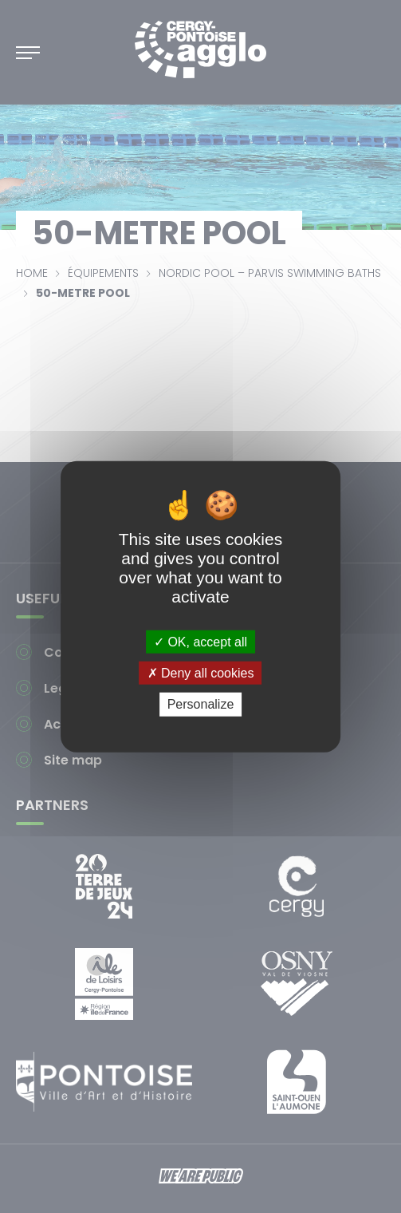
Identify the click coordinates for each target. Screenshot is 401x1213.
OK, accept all (200, 642)
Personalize (200, 704)
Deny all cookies (200, 673)
